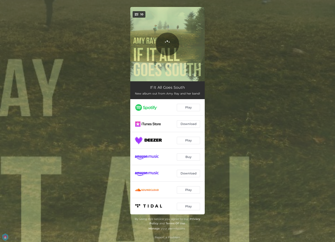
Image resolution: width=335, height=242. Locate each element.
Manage (154, 228)
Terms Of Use (175, 223)
